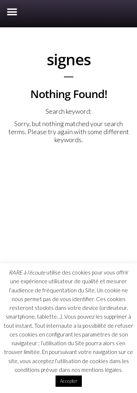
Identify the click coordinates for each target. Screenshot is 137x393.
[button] (12, 12)
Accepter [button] (68, 381)
